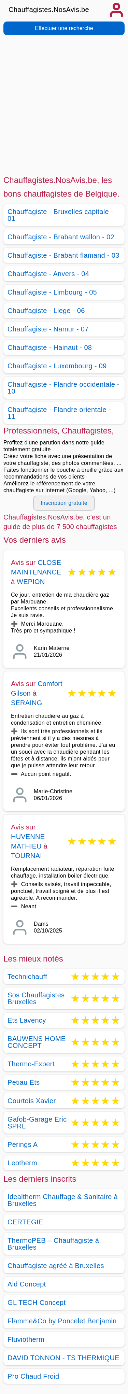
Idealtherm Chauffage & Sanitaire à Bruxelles (63, 1200)
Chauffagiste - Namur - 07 (48, 329)
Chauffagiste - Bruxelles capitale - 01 (60, 215)
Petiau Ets (24, 1082)
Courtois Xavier (32, 1100)
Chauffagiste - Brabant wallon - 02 (61, 237)
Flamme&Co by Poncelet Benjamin (62, 1321)
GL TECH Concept (37, 1302)
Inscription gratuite (64, 503)
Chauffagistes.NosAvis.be (49, 9)
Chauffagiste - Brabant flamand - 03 (63, 255)
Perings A (23, 1144)
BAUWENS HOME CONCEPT (37, 1042)
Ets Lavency (27, 1020)
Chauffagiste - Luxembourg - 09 (57, 366)
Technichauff (27, 976)
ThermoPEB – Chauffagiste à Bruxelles (53, 1244)
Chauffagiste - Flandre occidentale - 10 (63, 388)
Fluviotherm (26, 1339)
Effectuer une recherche (64, 28)
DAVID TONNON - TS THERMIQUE (63, 1358)
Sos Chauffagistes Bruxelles (36, 998)
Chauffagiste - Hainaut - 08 (50, 347)
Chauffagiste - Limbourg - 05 (52, 292)
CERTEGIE (25, 1222)
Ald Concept (27, 1284)
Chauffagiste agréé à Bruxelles (56, 1265)
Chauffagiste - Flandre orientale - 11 (59, 413)
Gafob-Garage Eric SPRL (37, 1122)
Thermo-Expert (31, 1064)
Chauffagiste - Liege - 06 (46, 310)
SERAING (26, 703)
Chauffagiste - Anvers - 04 (48, 274)
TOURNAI (26, 855)
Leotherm (22, 1163)
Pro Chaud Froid (33, 1376)
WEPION (31, 581)
